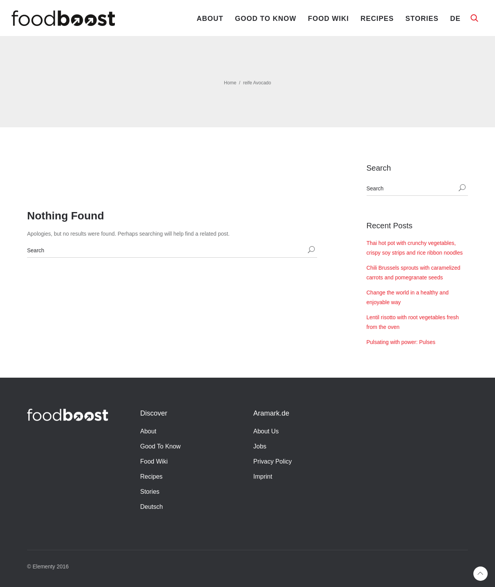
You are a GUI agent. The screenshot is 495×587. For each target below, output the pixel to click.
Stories (422, 18)
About (210, 18)
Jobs (259, 446)
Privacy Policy (272, 461)
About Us (266, 431)
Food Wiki (328, 18)
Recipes (377, 18)
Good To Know (266, 18)
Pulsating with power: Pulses (401, 342)
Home (230, 83)
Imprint (262, 476)
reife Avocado (257, 83)
